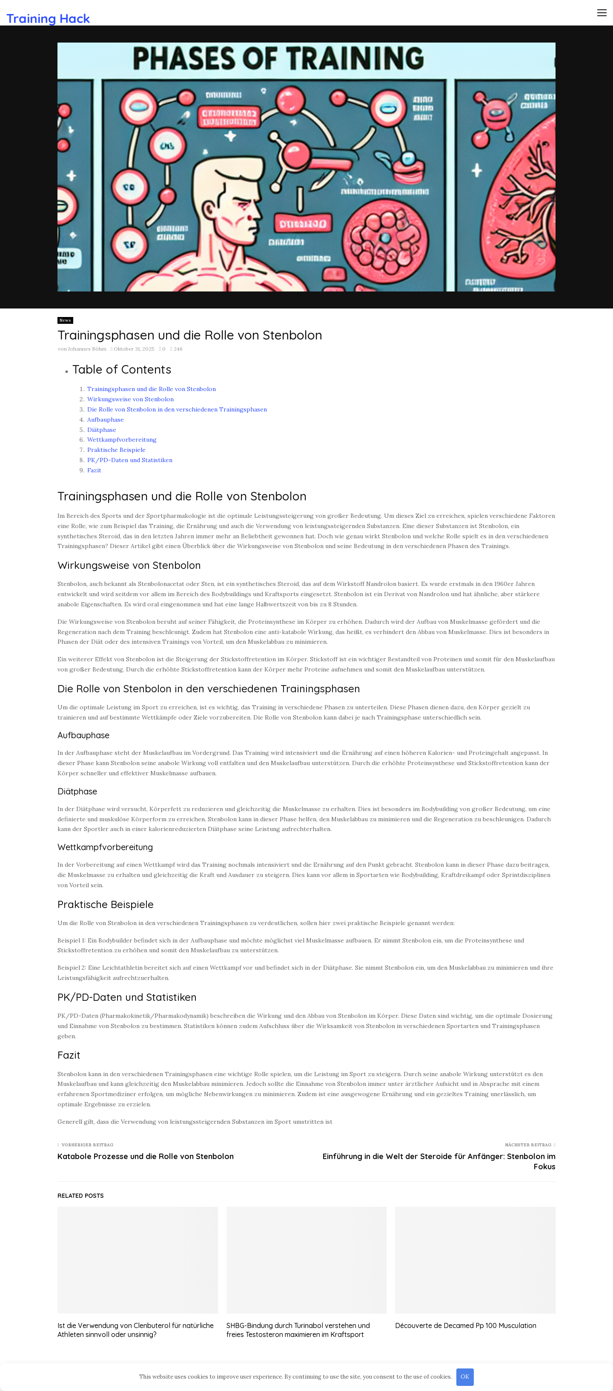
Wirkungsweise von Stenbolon (130, 399)
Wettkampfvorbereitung (122, 439)
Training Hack (48, 18)
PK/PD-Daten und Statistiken (129, 460)
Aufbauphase (105, 419)
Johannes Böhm (87, 349)
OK (465, 1376)
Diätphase (101, 430)
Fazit (94, 470)
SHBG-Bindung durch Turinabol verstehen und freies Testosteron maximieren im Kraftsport (298, 1330)
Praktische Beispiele (116, 450)
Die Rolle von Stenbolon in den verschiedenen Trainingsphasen (177, 409)
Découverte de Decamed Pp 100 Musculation (465, 1325)
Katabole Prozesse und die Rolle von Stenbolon (145, 1156)
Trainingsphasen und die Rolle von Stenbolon (151, 389)
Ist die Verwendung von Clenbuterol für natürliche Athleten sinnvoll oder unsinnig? (135, 1330)
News (65, 320)
